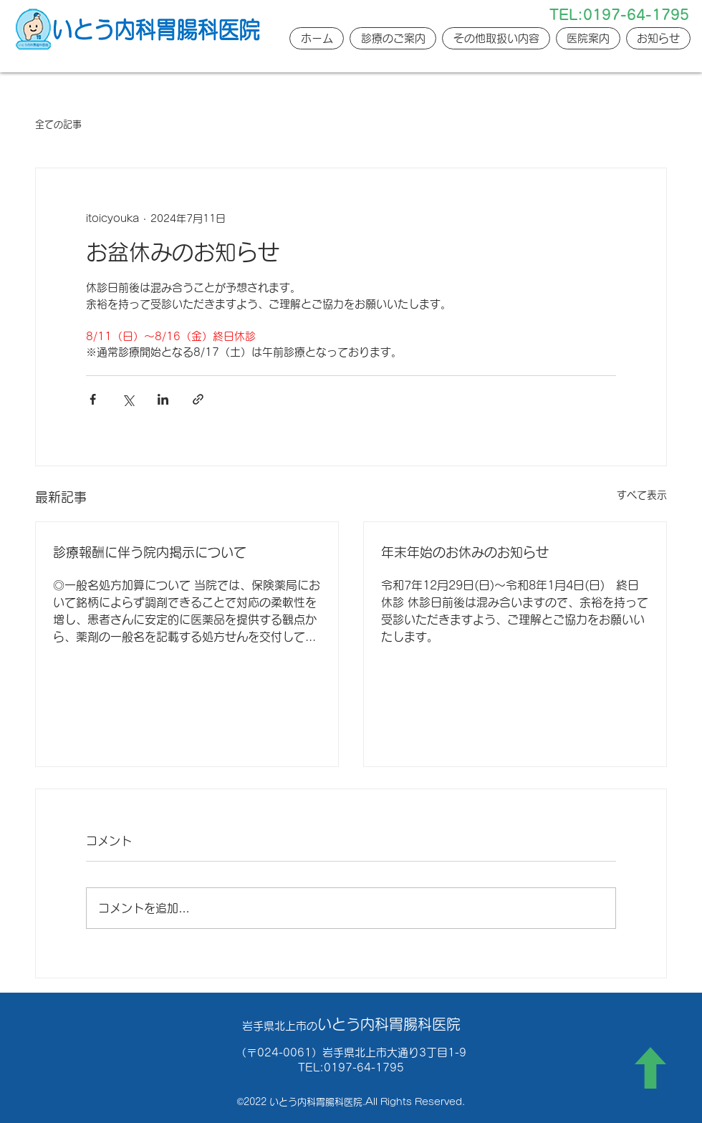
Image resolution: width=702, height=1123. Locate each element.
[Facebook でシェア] (93, 399)
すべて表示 (642, 495)
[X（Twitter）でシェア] (128, 399)
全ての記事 (58, 124)
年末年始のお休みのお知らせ (465, 552)
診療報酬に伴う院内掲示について (149, 552)
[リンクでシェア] (198, 399)
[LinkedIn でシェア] (163, 399)
